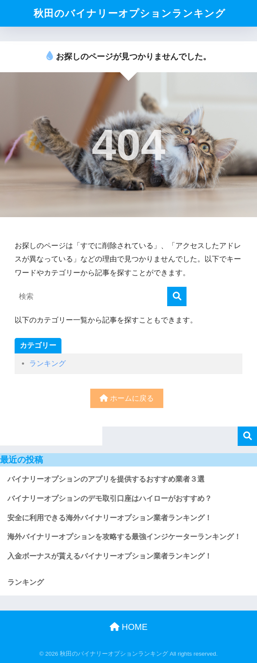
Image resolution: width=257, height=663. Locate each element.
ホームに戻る (127, 398)
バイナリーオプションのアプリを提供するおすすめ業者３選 (106, 479)
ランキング (47, 363)
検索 (247, 436)
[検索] (177, 296)
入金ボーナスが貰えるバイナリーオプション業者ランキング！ (109, 556)
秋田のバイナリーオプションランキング (130, 13)
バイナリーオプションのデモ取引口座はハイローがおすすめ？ (109, 498)
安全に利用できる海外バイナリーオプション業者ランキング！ (109, 518)
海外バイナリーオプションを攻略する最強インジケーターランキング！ (124, 537)
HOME (129, 627)
